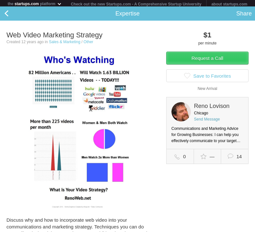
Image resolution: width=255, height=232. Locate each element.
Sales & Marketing (64, 43)
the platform (35, 4)
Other (88, 43)
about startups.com (229, 4)
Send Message (207, 120)
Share (244, 15)
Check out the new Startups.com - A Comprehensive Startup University (136, 4)
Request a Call (207, 59)
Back (13, 15)
